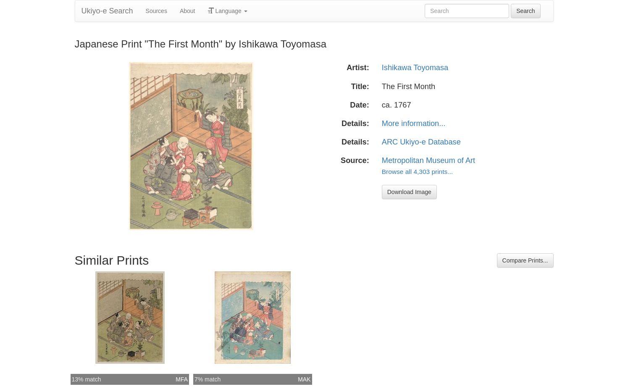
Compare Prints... (525, 260)
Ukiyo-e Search (107, 11)
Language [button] (227, 11)
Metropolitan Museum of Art (428, 160)
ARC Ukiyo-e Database (421, 142)
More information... (414, 123)
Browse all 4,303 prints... (417, 171)
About (187, 11)
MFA (182, 379)
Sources (156, 11)
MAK (304, 379)
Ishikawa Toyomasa (415, 67)
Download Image (409, 192)
